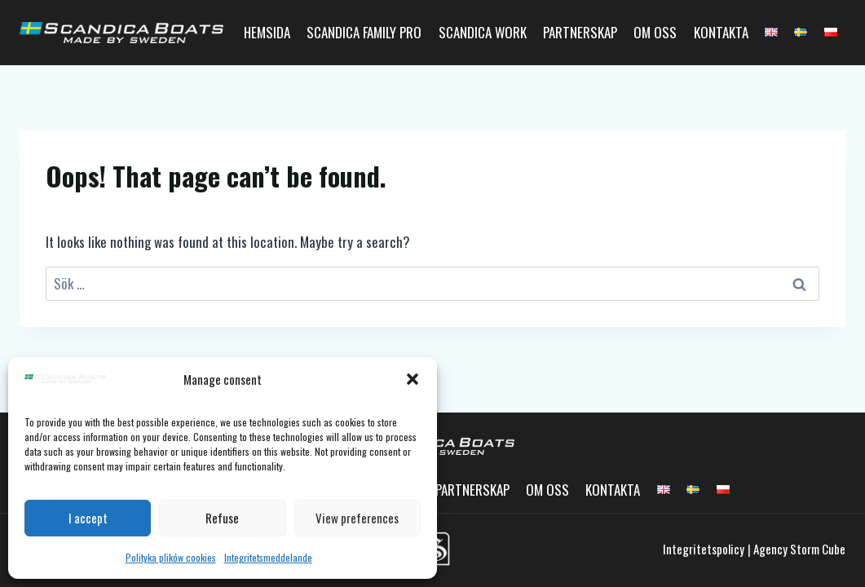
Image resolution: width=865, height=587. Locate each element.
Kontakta (721, 32)
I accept (88, 518)
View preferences (357, 518)
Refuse (222, 518)
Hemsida (267, 32)
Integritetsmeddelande (268, 557)
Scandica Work (483, 32)
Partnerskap (580, 32)
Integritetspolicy (703, 549)
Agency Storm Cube (799, 549)
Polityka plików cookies (171, 557)
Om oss (655, 32)
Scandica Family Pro (364, 32)
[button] (412, 379)
